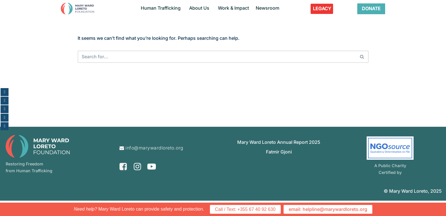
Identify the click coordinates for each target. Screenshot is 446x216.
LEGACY (322, 8)
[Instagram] (137, 181)
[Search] (217, 57)
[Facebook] (123, 181)
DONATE (371, 8)
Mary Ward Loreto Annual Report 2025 (278, 157)
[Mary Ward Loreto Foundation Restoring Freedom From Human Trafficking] (77, 8)
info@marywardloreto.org (154, 163)
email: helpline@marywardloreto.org (328, 209)
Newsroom (267, 8)
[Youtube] (151, 181)
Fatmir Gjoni (279, 167)
